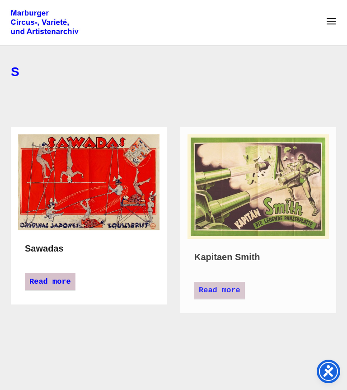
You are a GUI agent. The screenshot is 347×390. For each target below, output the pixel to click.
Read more (50, 281)
